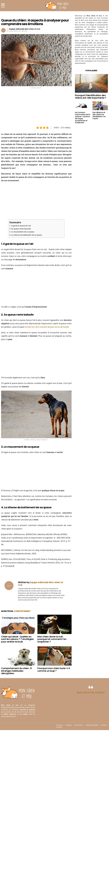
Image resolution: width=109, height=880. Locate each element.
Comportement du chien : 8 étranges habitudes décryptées (16, 671)
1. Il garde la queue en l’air (20, 226)
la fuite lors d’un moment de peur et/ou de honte (46, 327)
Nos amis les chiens (91, 692)
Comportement (22, 611)
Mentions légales (92, 725)
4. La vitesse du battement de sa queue (25, 235)
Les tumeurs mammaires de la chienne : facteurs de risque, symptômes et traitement (82, 117)
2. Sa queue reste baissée (20, 229)
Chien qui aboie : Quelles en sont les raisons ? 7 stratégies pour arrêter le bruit (17, 639)
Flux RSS (59, 727)
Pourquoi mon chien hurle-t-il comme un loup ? (53, 669)
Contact (104, 725)
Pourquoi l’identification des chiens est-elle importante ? (90, 96)
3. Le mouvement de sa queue (21, 232)
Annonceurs (78, 725)
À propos (59, 725)
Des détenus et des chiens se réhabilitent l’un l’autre (99, 115)
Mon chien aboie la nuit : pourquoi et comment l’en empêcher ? (51, 639)
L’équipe (69, 725)
